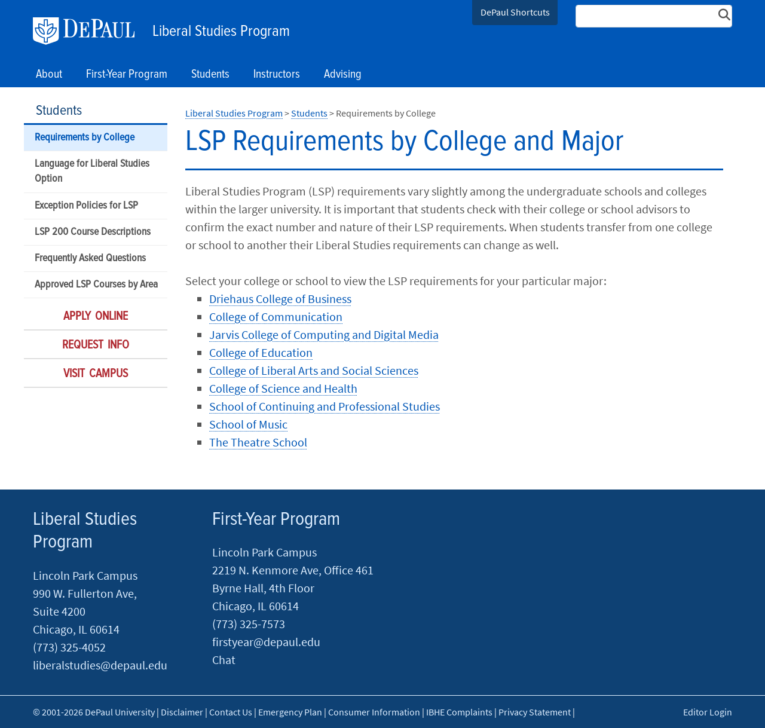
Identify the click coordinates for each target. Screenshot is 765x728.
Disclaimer (182, 712)
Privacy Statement (534, 712)
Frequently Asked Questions (90, 258)
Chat (223, 659)
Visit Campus (95, 374)
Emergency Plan (290, 712)
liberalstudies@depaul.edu (100, 664)
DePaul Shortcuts (515, 12)
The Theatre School (258, 442)
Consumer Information (374, 712)
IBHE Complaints (459, 712)
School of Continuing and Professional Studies (324, 406)
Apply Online (95, 317)
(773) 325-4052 (69, 647)
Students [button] (210, 74)
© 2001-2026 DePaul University (94, 712)
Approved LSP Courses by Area (96, 285)
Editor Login (707, 712)
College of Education (261, 352)
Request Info (95, 345)
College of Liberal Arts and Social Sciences (313, 370)
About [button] (49, 74)
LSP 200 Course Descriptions (93, 232)
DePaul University (89, 31)
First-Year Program (276, 519)
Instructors (276, 74)
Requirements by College (84, 138)
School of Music (248, 424)
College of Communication (275, 316)
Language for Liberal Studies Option (92, 171)
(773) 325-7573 (248, 623)
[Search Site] (654, 16)
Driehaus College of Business (280, 298)
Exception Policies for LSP (86, 206)
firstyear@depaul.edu (266, 641)
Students (59, 111)
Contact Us (230, 712)
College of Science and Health (283, 388)
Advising (343, 74)
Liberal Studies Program (221, 32)
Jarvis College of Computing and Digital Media (324, 334)
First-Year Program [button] (126, 74)
